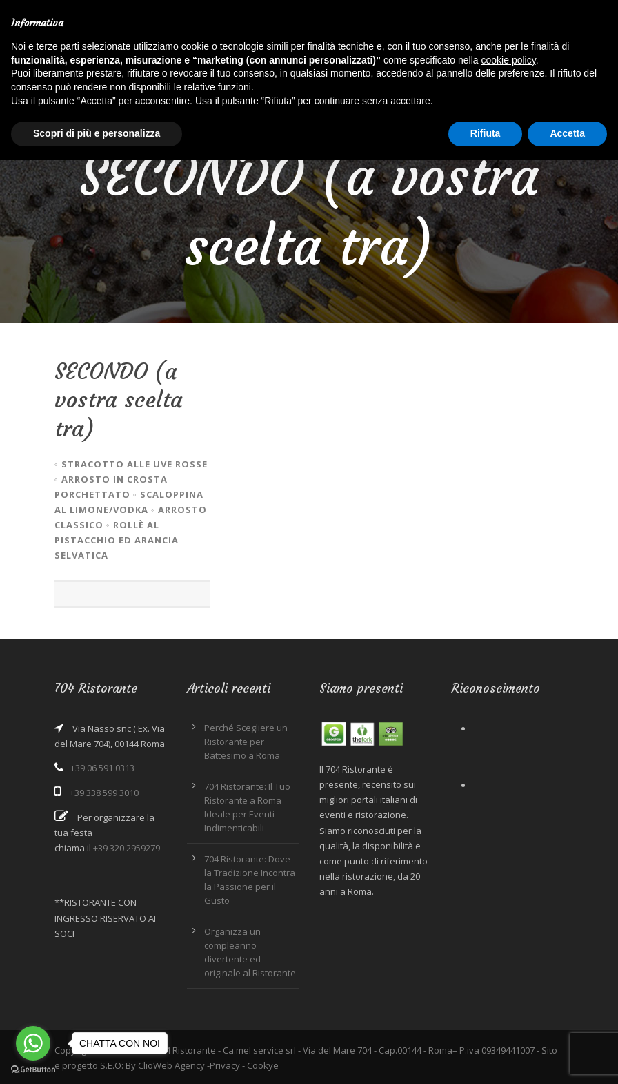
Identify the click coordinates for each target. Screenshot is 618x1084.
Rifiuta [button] (485, 133)
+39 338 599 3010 (104, 792)
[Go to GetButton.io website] (33, 1069)
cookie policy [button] (508, 60)
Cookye (263, 1065)
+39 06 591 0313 (102, 768)
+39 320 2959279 (126, 848)
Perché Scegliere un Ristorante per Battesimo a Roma (246, 742)
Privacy (225, 1065)
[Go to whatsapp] (33, 1043)
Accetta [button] (567, 133)
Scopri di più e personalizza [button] (96, 133)
